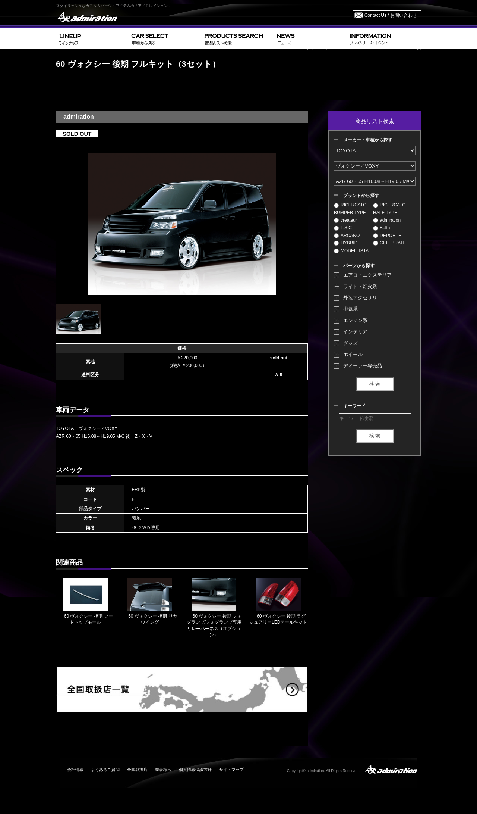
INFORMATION (384, 38)
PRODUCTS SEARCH (237, 38)
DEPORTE (387, 235)
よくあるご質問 (105, 769)
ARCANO (347, 235)
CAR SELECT (165, 38)
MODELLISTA (351, 250)
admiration (387, 220)
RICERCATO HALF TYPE (389, 208)
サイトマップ (231, 769)
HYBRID (345, 243)
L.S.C (343, 227)
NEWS (310, 38)
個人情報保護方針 (195, 769)
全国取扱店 (137, 769)
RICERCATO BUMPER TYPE (350, 208)
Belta (381, 227)
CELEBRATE (389, 243)
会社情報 (75, 769)
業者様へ (163, 769)
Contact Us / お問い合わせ (390, 15)
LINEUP (92, 38)
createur (345, 220)
